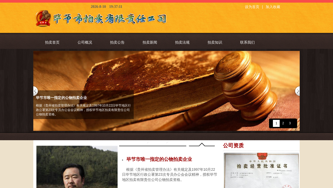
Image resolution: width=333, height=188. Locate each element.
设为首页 (252, 7)
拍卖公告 (117, 42)
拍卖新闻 (150, 42)
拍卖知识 (215, 42)
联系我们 (247, 42)
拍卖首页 (52, 42)
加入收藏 (273, 7)
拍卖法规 (182, 42)
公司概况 (85, 42)
